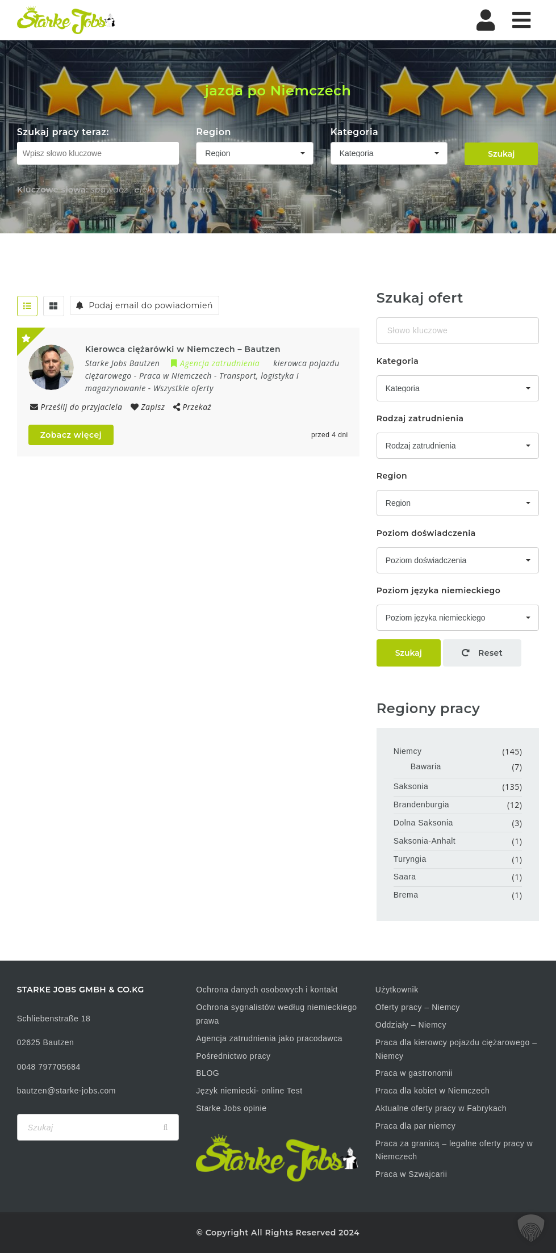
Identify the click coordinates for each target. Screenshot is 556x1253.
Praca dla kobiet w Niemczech (432, 1090)
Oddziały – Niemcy (410, 1024)
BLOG (207, 1073)
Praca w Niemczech (175, 375)
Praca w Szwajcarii (411, 1174)
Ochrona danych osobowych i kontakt (267, 989)
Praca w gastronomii (414, 1073)
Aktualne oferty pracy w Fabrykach (441, 1108)
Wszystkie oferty (183, 388)
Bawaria (426, 766)
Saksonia (411, 786)
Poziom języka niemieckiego (439, 590)
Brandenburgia (421, 804)
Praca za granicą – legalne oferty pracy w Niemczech (454, 1150)
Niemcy (408, 751)
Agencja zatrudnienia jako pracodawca (269, 1038)
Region (213, 132)
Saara (405, 876)
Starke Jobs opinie (231, 1108)
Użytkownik (397, 989)
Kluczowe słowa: (53, 190)
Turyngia (410, 859)
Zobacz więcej (71, 435)
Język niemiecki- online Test (249, 1090)
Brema (406, 894)
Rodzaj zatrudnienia (420, 418)
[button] (531, 1228)
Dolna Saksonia (423, 822)
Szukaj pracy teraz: (63, 132)
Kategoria (355, 132)
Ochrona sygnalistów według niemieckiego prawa (276, 1014)
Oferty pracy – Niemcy (417, 1007)
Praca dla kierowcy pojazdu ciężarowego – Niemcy (456, 1049)
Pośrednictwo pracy (233, 1056)
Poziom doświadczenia (426, 533)
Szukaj (501, 154)
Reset (482, 653)
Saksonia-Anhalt (424, 840)
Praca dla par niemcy (415, 1125)
